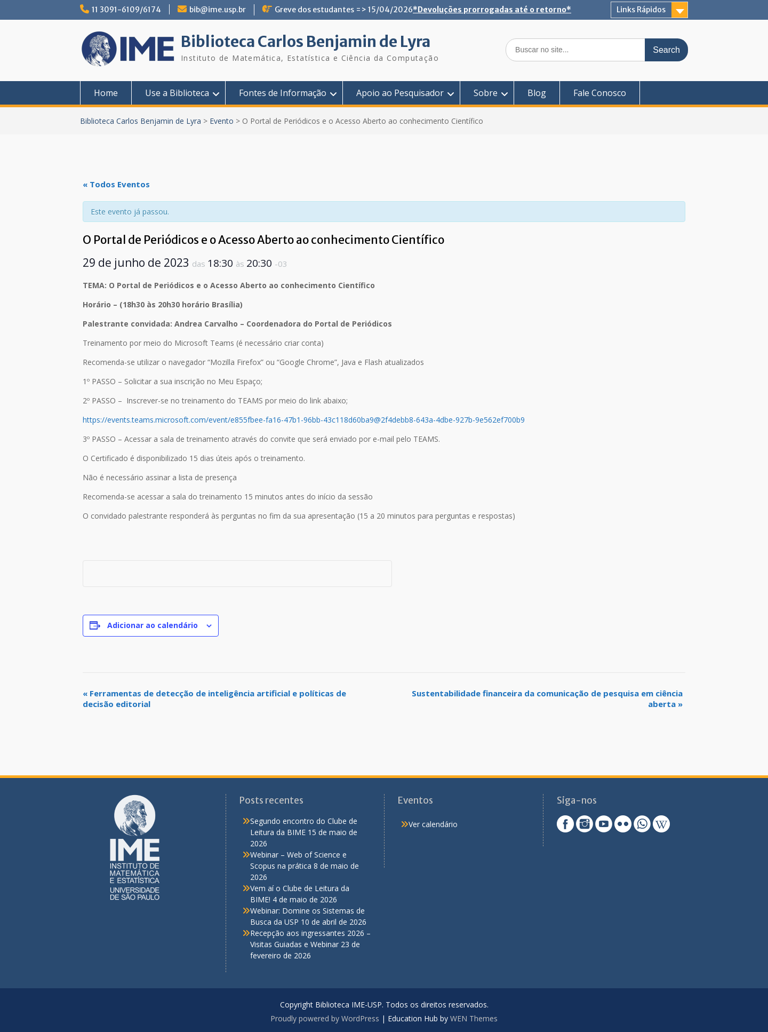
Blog (536, 93)
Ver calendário (433, 824)
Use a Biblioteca (177, 93)
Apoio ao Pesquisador (400, 93)
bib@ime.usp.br (217, 9)
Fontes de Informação (282, 93)
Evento (222, 121)
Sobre (486, 93)
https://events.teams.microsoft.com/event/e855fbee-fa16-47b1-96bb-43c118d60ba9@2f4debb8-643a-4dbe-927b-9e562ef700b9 (304, 420)
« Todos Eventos (116, 184)
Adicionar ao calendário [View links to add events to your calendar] (152, 625)
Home (106, 93)
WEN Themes (474, 1018)
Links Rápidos (641, 9)
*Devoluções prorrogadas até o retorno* (492, 9)
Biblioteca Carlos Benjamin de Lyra (305, 41)
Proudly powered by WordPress (324, 1018)
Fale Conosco (599, 93)
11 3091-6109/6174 (126, 9)
